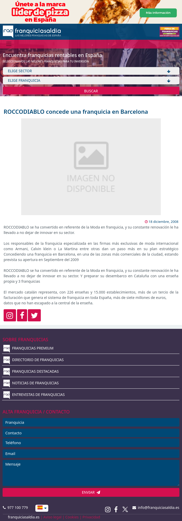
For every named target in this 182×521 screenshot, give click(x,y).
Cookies (71, 517)
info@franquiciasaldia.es (155, 507)
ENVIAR (91, 492)
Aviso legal (52, 517)
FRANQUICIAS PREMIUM (28, 348)
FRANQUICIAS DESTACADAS (31, 371)
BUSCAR (91, 90)
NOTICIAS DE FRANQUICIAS (31, 382)
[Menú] (9, 44)
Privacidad (91, 517)
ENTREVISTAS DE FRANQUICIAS (34, 394)
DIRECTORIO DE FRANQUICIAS (33, 359)
